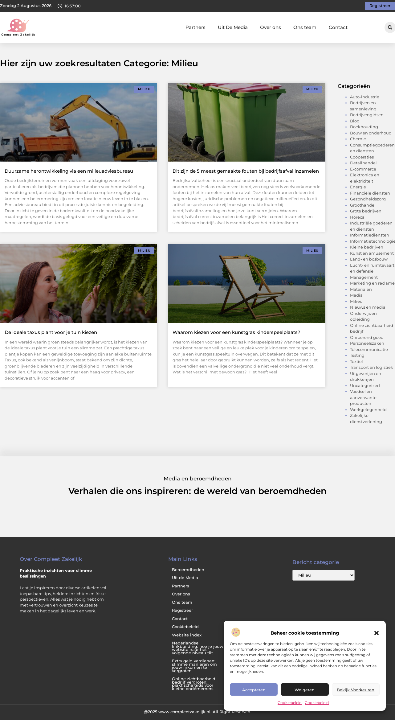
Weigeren (305, 689)
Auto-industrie (364, 96)
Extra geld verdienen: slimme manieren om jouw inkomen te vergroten (194, 666)
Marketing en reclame (372, 283)
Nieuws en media (367, 307)
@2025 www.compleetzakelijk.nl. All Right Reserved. (197, 711)
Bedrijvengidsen (367, 114)
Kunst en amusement (372, 253)
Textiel (356, 361)
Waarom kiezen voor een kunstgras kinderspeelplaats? (236, 332)
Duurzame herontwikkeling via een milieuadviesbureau (69, 171)
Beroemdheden (188, 569)
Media (356, 295)
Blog (355, 120)
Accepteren (254, 689)
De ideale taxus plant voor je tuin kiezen (51, 332)
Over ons (270, 27)
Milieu (356, 301)
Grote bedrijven (365, 210)
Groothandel (363, 205)
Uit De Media (233, 27)
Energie (358, 186)
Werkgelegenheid (368, 409)
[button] (376, 633)
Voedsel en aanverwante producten (363, 397)
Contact (338, 27)
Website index (187, 635)
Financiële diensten (370, 193)
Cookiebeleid (290, 702)
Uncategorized (365, 385)
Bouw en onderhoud (371, 132)
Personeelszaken (367, 343)
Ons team (304, 27)
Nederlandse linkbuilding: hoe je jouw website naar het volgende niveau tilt (197, 648)
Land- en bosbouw (369, 259)
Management (364, 277)
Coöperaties (362, 156)
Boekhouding (364, 126)
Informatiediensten (369, 234)
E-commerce (363, 169)
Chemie (358, 138)
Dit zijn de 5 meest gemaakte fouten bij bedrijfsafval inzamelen (246, 171)
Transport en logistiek (371, 367)
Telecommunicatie (369, 349)
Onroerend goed (367, 337)
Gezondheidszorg (368, 198)
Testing (357, 355)
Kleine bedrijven (366, 247)
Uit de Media (185, 577)
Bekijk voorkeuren (355, 689)
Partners (195, 27)
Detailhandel (363, 162)
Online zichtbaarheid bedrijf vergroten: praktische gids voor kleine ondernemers (193, 684)
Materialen (361, 289)
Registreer (182, 610)
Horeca (357, 217)
